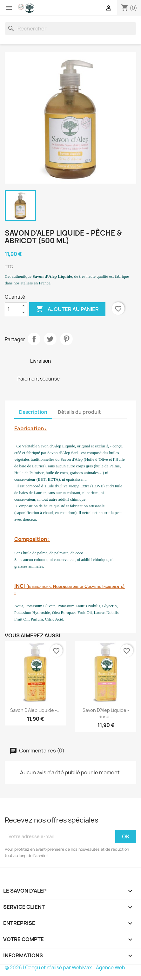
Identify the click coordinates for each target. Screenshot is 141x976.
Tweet (50, 339)
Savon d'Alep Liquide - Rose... (106, 713)
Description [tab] (33, 412)
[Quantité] (12, 309)
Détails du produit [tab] (79, 412)
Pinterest (66, 339)
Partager (34, 339)
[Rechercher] (70, 28)
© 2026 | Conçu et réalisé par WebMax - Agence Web (65, 967)
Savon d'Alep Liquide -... (35, 710)
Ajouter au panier (67, 309)
